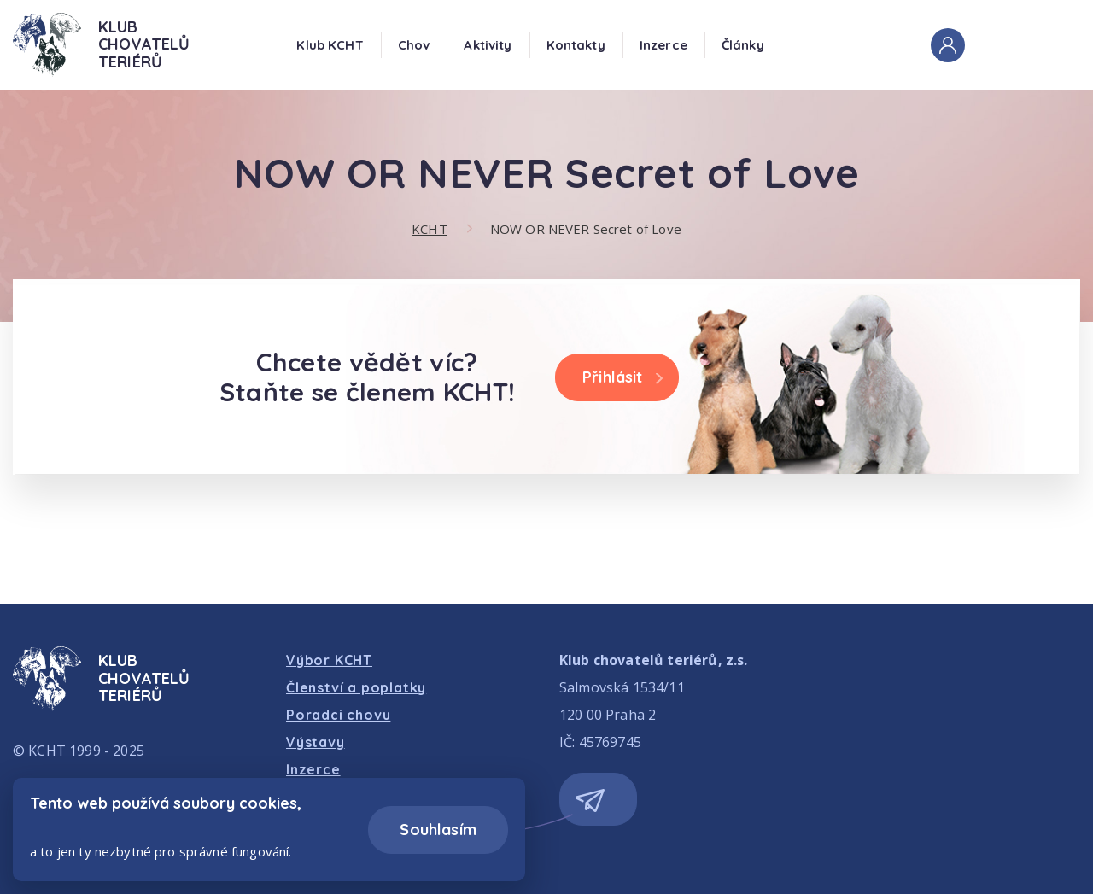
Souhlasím (438, 829)
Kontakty (575, 45)
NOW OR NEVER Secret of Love (585, 228)
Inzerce (663, 45)
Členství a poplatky (356, 687)
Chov (414, 45)
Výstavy (315, 742)
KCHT (429, 228)
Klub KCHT (329, 45)
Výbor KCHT (329, 660)
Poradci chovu (338, 714)
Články (743, 45)
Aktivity (487, 45)
